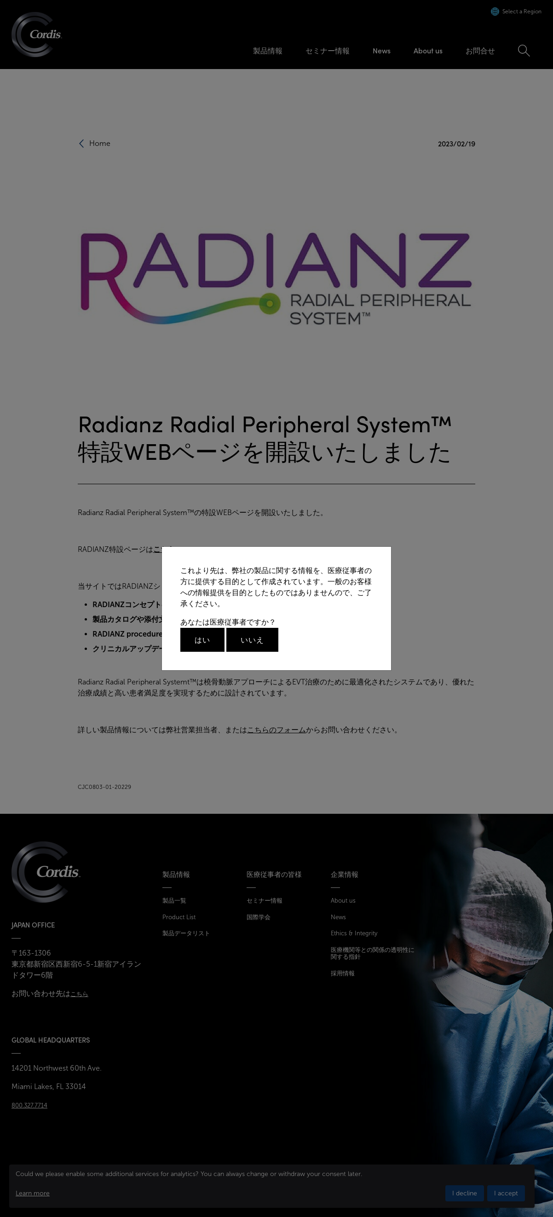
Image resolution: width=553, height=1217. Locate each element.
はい (202, 639)
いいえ (252, 639)
